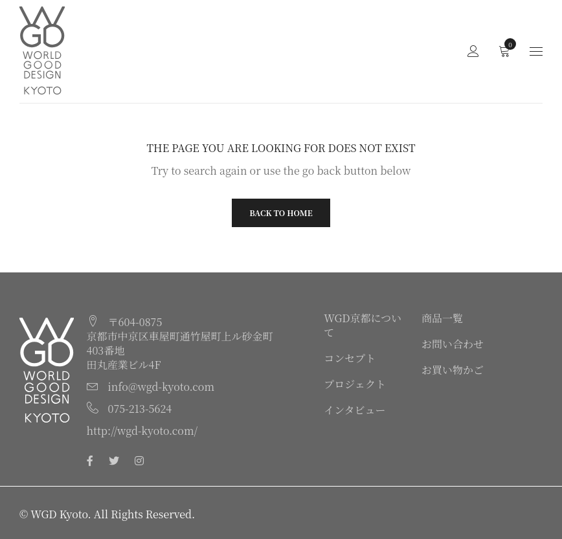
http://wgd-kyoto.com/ (142, 430)
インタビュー (354, 409)
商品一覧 (442, 318)
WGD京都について (362, 325)
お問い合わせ (453, 343)
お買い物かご (453, 369)
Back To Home (280, 212)
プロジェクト (355, 384)
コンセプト (350, 358)
